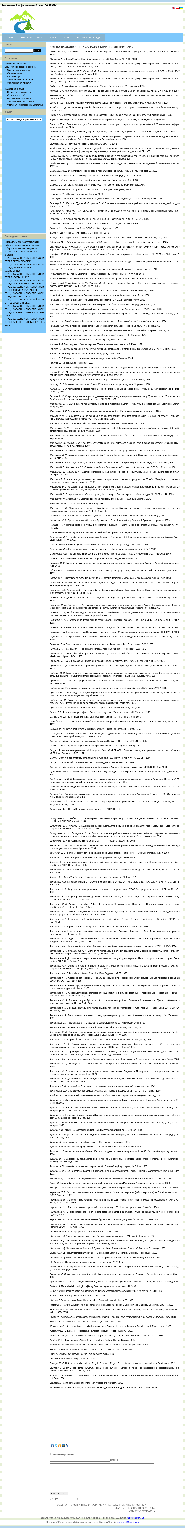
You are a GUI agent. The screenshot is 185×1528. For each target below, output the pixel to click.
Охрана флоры (14, 73)
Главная (10, 37)
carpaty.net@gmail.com (127, 1522)
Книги (53, 37)
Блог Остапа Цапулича (32, 37)
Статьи (66, 37)
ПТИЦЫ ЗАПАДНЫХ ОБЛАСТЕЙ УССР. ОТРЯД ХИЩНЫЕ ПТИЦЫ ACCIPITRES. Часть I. (25, 322)
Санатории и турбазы (17, 95)
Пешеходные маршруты (19, 92)
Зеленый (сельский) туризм (21, 101)
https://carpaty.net (135, 1518)
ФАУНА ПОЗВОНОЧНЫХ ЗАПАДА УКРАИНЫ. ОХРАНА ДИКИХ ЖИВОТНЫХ (102, 1505)
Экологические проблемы (20, 80)
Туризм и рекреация (15, 89)
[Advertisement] (24, 177)
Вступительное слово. (16, 64)
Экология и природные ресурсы (20, 67)
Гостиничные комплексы (19, 98)
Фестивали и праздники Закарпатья (25, 105)
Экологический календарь (89, 37)
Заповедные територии (18, 70)
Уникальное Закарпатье (19, 83)
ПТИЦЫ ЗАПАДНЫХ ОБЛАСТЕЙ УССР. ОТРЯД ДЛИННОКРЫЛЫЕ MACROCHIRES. (24, 267)
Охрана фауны (14, 76)
